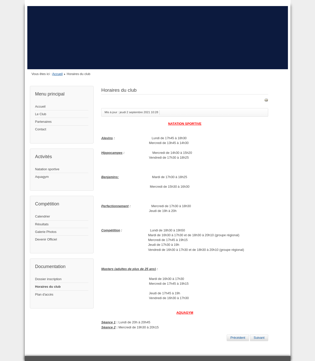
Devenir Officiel (46, 239)
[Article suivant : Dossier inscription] (259, 337)
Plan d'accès (44, 294)
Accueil (57, 74)
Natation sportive (47, 169)
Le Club (40, 114)
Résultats (42, 224)
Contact (40, 129)
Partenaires (43, 122)
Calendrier (42, 216)
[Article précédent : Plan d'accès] (238, 337)
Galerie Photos (46, 232)
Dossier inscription (48, 279)
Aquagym (42, 177)
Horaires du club (48, 286)
